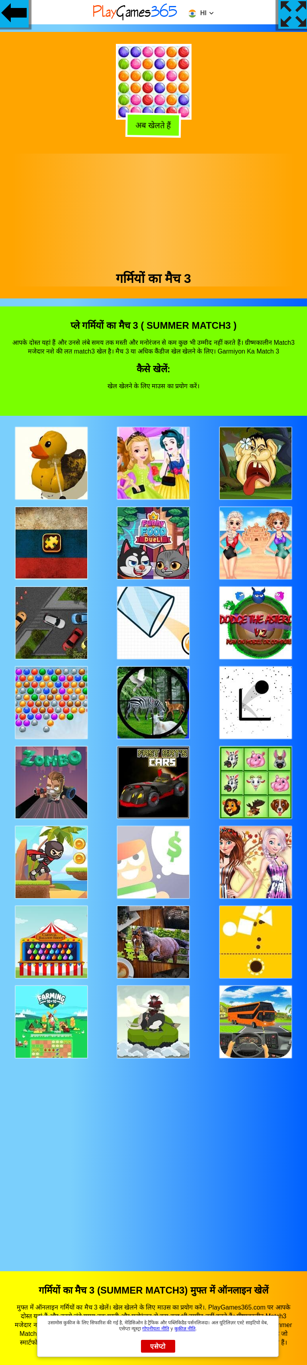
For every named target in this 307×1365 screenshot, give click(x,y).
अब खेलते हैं (153, 126)
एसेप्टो (158, 1346)
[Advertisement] (154, 209)
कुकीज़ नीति (185, 1328)
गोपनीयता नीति (155, 1328)
